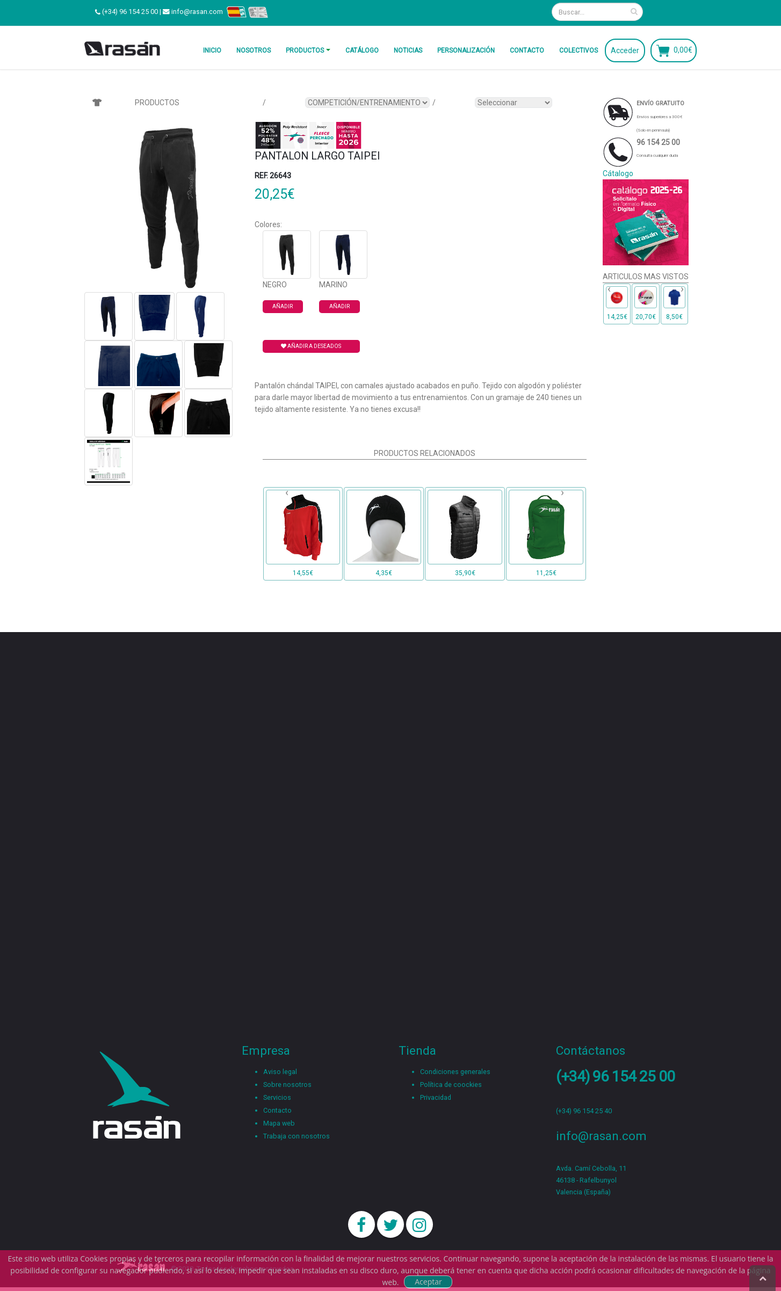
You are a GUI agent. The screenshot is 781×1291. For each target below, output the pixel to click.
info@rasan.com (197, 12)
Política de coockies (451, 1084)
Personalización (466, 50)
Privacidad (435, 1097)
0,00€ (683, 49)
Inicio (212, 50)
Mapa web (279, 1123)
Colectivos (578, 50)
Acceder (625, 50)
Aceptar (428, 1282)
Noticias (408, 50)
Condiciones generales (455, 1072)
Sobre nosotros (287, 1084)
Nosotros (253, 50)
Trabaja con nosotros (296, 1136)
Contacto (527, 50)
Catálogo (362, 50)
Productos (305, 50)
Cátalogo (618, 173)
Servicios (277, 1097)
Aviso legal (280, 1072)
